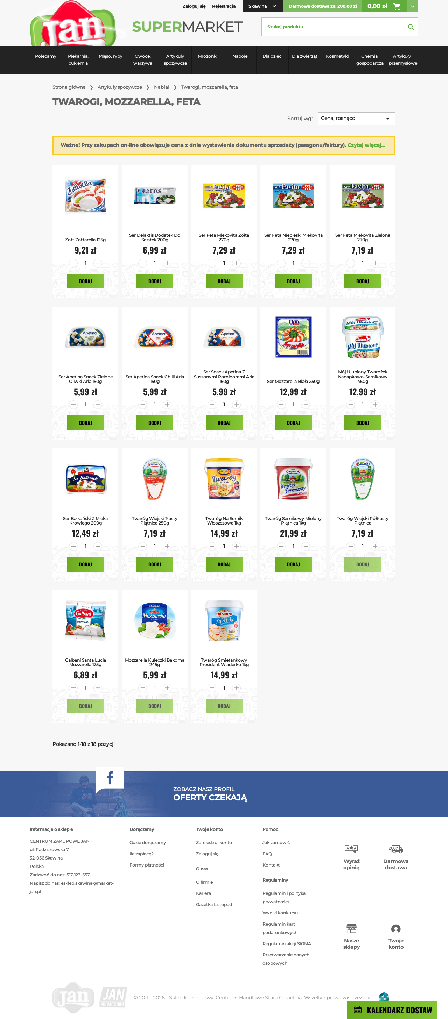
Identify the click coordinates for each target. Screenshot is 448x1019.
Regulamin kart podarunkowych (280, 928)
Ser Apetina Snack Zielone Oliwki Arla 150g (85, 379)
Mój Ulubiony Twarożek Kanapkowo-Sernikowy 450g (362, 377)
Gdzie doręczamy (148, 842)
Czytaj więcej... (366, 145)
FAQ (267, 853)
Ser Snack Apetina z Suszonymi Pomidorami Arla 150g (224, 377)
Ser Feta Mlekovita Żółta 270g (224, 237)
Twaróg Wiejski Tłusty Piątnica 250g (154, 520)
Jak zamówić (276, 842)
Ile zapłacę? (142, 853)
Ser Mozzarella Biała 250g (293, 381)
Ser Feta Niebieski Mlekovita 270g (293, 237)
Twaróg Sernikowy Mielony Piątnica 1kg (293, 520)
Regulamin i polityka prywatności (284, 897)
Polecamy (45, 56)
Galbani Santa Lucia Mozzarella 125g (85, 662)
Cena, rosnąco (356, 118)
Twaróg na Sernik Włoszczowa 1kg (224, 520)
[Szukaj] (339, 26)
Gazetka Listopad (214, 904)
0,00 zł (384, 6)
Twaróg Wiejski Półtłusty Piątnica (362, 520)
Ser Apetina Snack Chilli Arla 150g (155, 379)
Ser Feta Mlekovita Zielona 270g (362, 237)
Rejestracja (224, 6)
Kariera (203, 893)
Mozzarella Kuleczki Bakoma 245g (154, 662)
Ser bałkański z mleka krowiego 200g (85, 520)
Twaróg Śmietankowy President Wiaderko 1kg (224, 662)
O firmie (204, 882)
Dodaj (85, 281)
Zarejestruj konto (214, 842)
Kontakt (271, 865)
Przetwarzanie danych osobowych (285, 959)
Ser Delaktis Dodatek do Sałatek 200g (154, 237)
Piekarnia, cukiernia (78, 60)
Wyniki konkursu (280, 912)
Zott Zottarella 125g (85, 239)
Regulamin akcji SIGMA (286, 943)
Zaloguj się (207, 853)
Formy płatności (147, 865)
